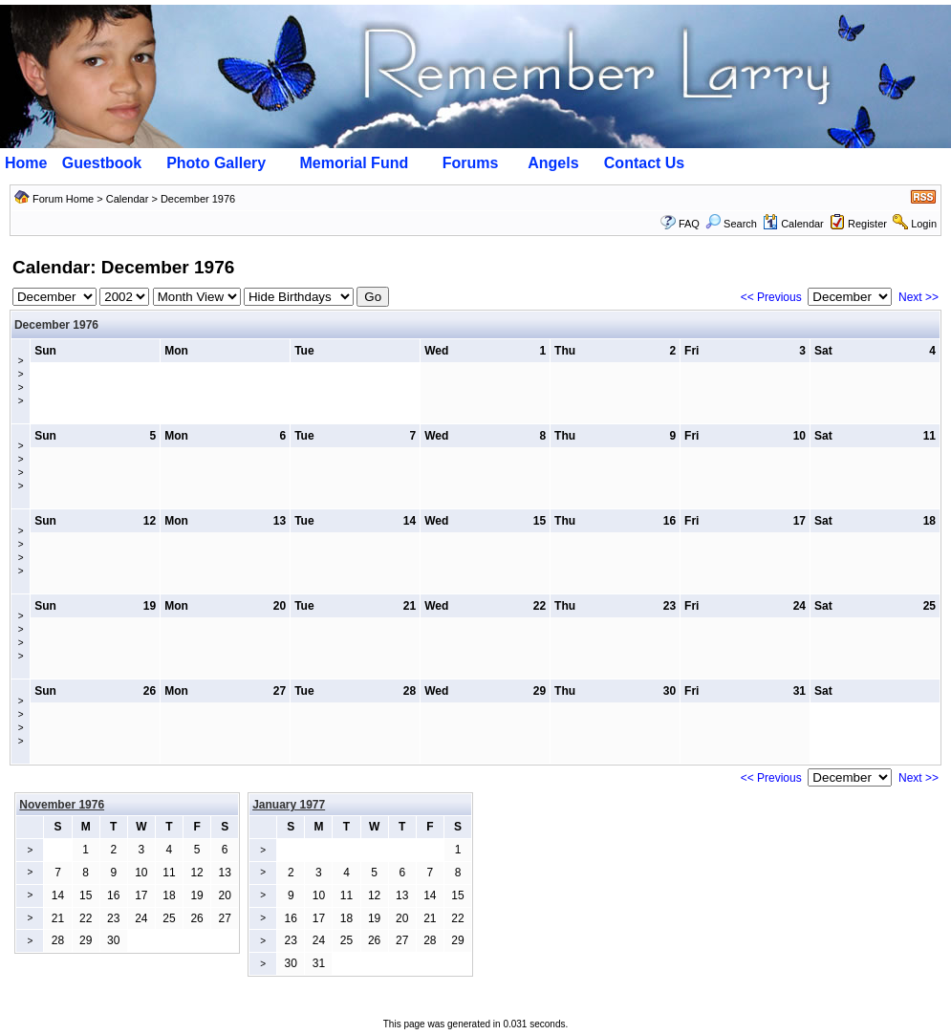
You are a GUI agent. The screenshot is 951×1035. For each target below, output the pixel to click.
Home (26, 163)
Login (924, 223)
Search (731, 223)
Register (867, 223)
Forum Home (63, 199)
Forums (471, 163)
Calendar (127, 199)
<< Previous (771, 297)
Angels (553, 163)
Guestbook (102, 163)
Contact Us (644, 163)
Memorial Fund (353, 163)
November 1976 (61, 804)
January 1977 (288, 804)
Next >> (918, 297)
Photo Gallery (216, 163)
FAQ (689, 223)
